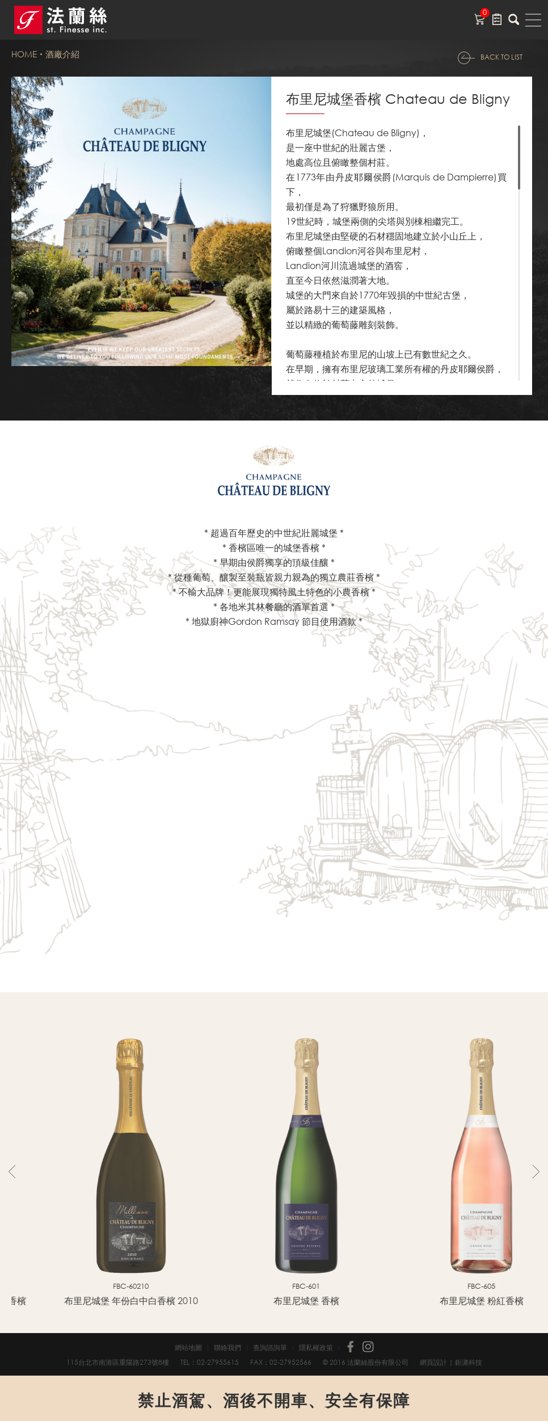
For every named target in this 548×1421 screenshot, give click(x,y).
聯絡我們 (227, 1348)
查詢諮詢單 (270, 1348)
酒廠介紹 (62, 54)
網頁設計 (433, 1362)
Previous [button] (12, 1171)
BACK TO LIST (501, 57)
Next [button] (536, 1171)
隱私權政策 (316, 1348)
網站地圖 (188, 1348)
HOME (24, 54)
